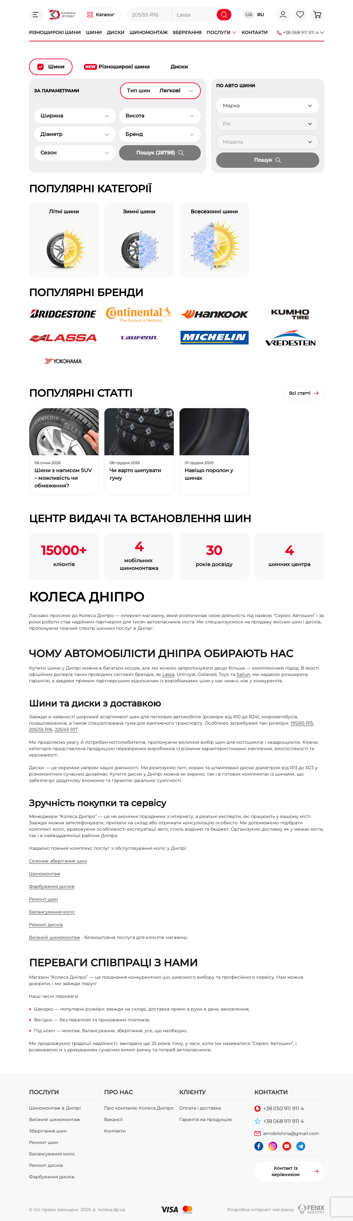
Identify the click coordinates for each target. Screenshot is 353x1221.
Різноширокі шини (55, 32)
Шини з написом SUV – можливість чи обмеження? (63, 478)
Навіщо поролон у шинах (209, 474)
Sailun (243, 674)
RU (260, 15)
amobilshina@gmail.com (291, 1133)
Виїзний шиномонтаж (54, 937)
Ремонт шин (43, 899)
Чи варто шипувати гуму (135, 474)
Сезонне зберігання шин (58, 861)
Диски (115, 32)
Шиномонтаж (148, 32)
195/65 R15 (302, 723)
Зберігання (187, 32)
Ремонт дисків (46, 924)
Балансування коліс (52, 912)
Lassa (168, 674)
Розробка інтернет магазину (260, 1209)
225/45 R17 (66, 729)
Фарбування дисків (51, 886)
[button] (36, 15)
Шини (94, 32)
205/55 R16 (41, 729)
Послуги (222, 32)
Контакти (255, 32)
